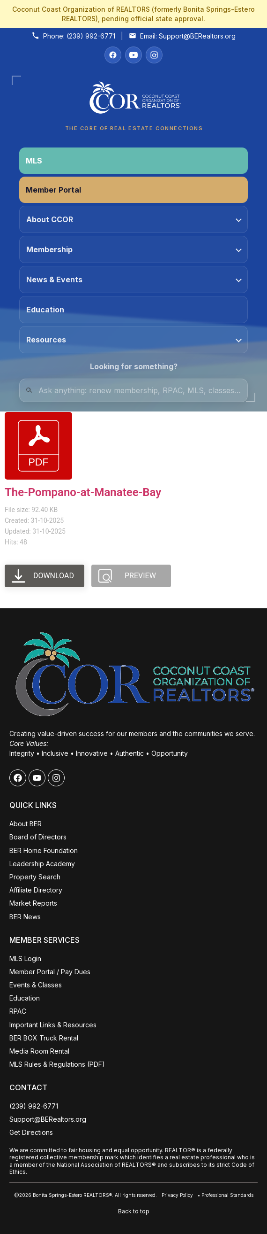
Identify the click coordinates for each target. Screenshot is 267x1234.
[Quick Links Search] (133, 390)
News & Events (134, 279)
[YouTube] (133, 55)
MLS (34, 160)
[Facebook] (112, 55)
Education (45, 309)
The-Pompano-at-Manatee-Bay (83, 492)
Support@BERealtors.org (197, 36)
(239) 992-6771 (91, 36)
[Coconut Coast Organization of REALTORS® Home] (133, 100)
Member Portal (53, 189)
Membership (134, 249)
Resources (134, 339)
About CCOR (134, 219)
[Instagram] (154, 55)
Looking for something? (134, 366)
